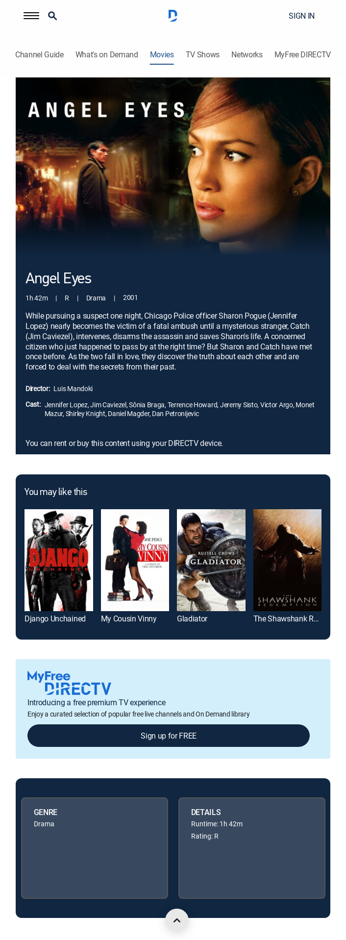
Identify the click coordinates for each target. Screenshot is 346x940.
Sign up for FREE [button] (169, 735)
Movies (162, 54)
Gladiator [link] (192, 618)
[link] (59, 560)
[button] (31, 16)
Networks (246, 54)
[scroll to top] (177, 920)
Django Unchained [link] (55, 618)
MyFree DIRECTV (302, 54)
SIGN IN (302, 15)
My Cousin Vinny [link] (129, 618)
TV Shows (203, 54)
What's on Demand (106, 54)
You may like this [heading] (56, 492)
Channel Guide (39, 54)
